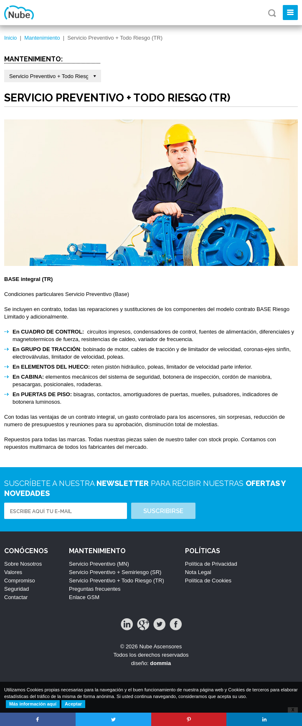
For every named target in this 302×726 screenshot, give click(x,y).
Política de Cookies (208, 580)
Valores (13, 572)
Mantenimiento (42, 38)
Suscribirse (163, 511)
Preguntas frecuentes (95, 589)
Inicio (10, 38)
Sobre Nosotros (23, 564)
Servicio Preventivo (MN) (99, 564)
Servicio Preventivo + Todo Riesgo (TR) (116, 580)
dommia (160, 663)
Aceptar (73, 703)
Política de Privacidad (211, 564)
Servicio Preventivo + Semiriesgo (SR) (115, 572)
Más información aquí (32, 703)
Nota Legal (198, 572)
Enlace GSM (84, 597)
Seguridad (16, 589)
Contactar (16, 597)
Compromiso (19, 580)
